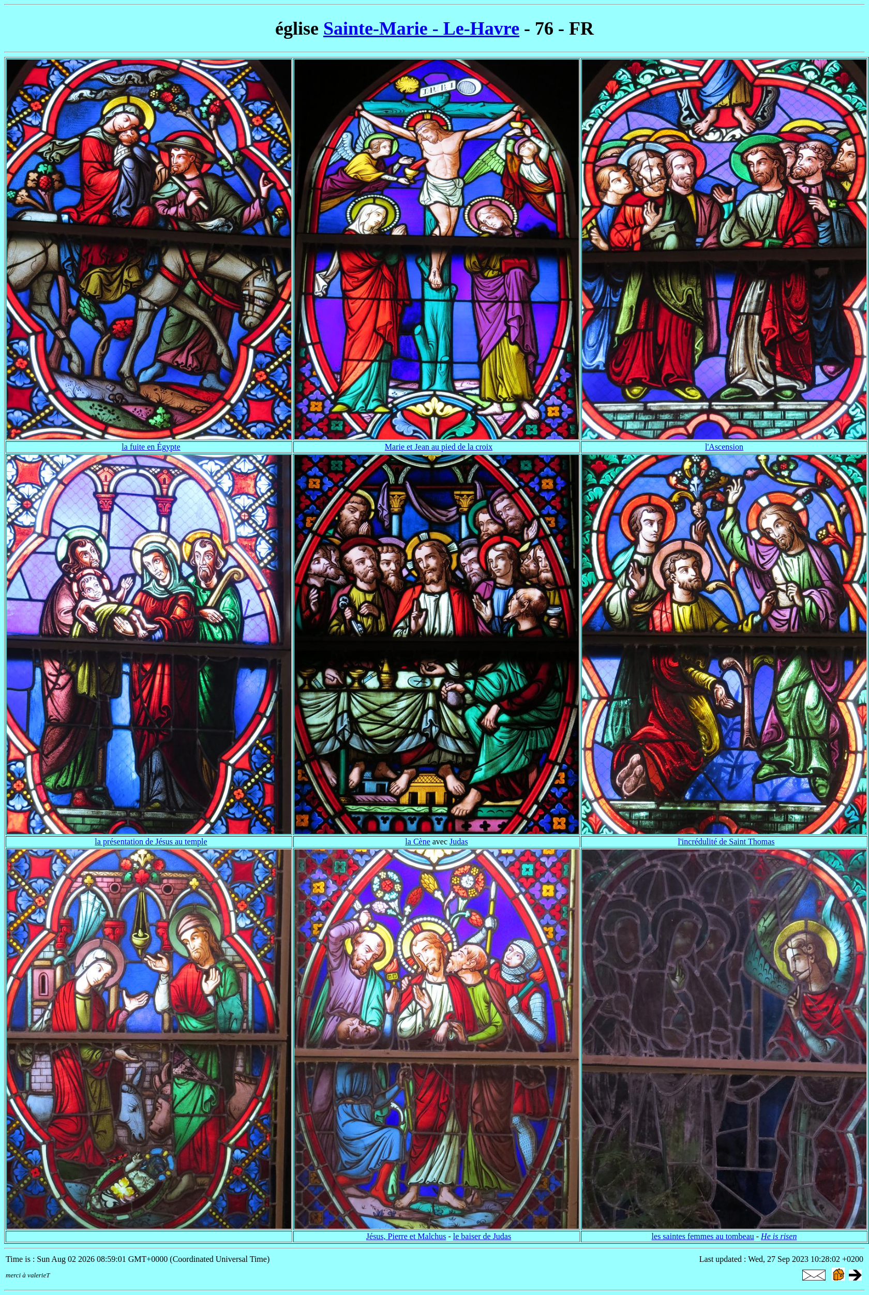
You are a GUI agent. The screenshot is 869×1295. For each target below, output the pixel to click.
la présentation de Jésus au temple (151, 841)
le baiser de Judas (482, 1236)
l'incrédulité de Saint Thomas (726, 841)
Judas (459, 841)
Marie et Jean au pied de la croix (438, 446)
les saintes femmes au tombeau (703, 1236)
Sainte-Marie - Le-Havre (421, 28)
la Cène (417, 841)
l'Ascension (724, 446)
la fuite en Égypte (151, 446)
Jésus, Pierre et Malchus (406, 1236)
